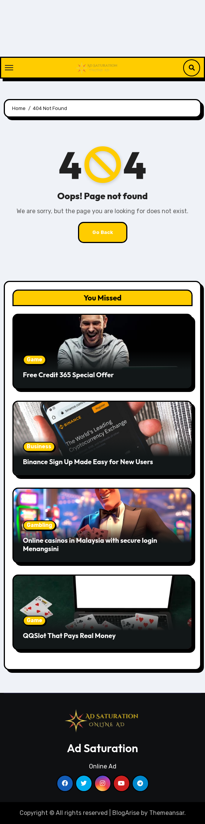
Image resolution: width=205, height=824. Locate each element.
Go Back (102, 232)
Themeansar (166, 812)
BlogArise (125, 812)
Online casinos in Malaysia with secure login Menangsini (90, 544)
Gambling (39, 525)
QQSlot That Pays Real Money (69, 635)
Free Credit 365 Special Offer (68, 374)
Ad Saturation (102, 748)
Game (34, 359)
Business (39, 446)
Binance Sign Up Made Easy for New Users (88, 461)
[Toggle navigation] (9, 67)
